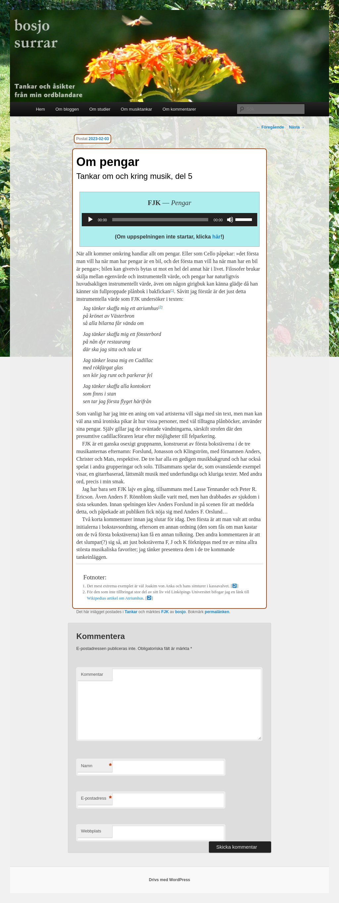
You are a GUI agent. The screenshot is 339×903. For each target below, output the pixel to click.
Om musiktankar (136, 109)
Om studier (100, 109)
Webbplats (91, 830)
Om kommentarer (179, 109)
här (216, 236)
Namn (96, 766)
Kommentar (92, 674)
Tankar (130, 612)
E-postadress (96, 798)
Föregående (270, 127)
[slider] (160, 219)
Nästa (297, 127)
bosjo (180, 612)
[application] (169, 219)
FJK (165, 612)
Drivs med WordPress (169, 879)
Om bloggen (67, 109)
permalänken (217, 612)
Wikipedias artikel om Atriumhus (115, 598)
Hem (40, 109)
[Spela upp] (90, 219)
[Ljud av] (230, 219)
